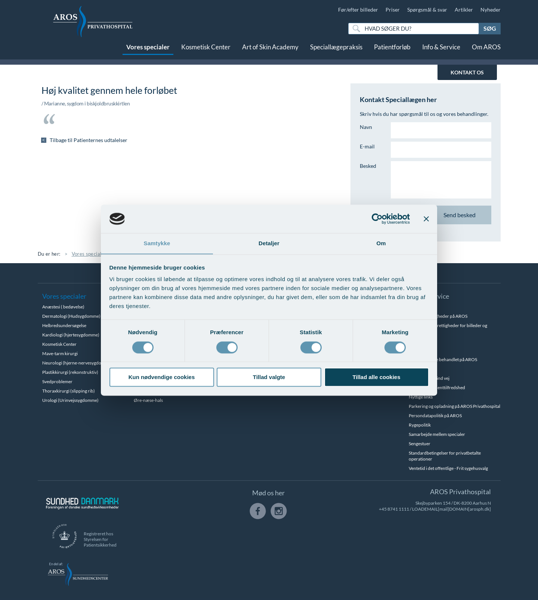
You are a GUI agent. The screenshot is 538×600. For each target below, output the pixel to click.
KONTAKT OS (467, 72)
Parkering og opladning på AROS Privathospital (454, 406)
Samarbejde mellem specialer (437, 434)
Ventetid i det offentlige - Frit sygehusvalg (448, 468)
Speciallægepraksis (336, 51)
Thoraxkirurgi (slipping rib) (68, 391)
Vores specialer (148, 51)
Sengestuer (419, 443)
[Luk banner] (426, 218)
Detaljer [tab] (269, 243)
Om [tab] (381, 243)
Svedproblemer (57, 381)
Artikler (464, 9)
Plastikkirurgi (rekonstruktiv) (70, 372)
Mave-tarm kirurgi (60, 353)
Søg (489, 28)
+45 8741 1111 (394, 509)
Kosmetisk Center (206, 51)
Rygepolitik (420, 425)
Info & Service (441, 51)
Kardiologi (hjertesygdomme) (70, 335)
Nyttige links (421, 397)
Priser (393, 9)
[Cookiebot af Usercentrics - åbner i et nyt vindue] (377, 218)
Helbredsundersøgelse (64, 325)
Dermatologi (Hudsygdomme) (71, 316)
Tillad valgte (269, 377)
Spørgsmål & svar (427, 9)
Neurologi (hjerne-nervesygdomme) (77, 363)
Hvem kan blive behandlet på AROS (443, 359)
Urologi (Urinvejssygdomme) (70, 400)
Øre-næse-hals (148, 400)
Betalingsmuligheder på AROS (438, 316)
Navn (366, 127)
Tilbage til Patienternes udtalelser (89, 140)
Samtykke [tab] (157, 243)
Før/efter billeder (358, 9)
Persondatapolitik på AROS (435, 415)
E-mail (367, 146)
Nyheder (490, 9)
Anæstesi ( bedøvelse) (63, 307)
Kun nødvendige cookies (162, 377)
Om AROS (486, 51)
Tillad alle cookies (376, 377)
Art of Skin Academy (270, 51)
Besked (368, 166)
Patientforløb (392, 51)
